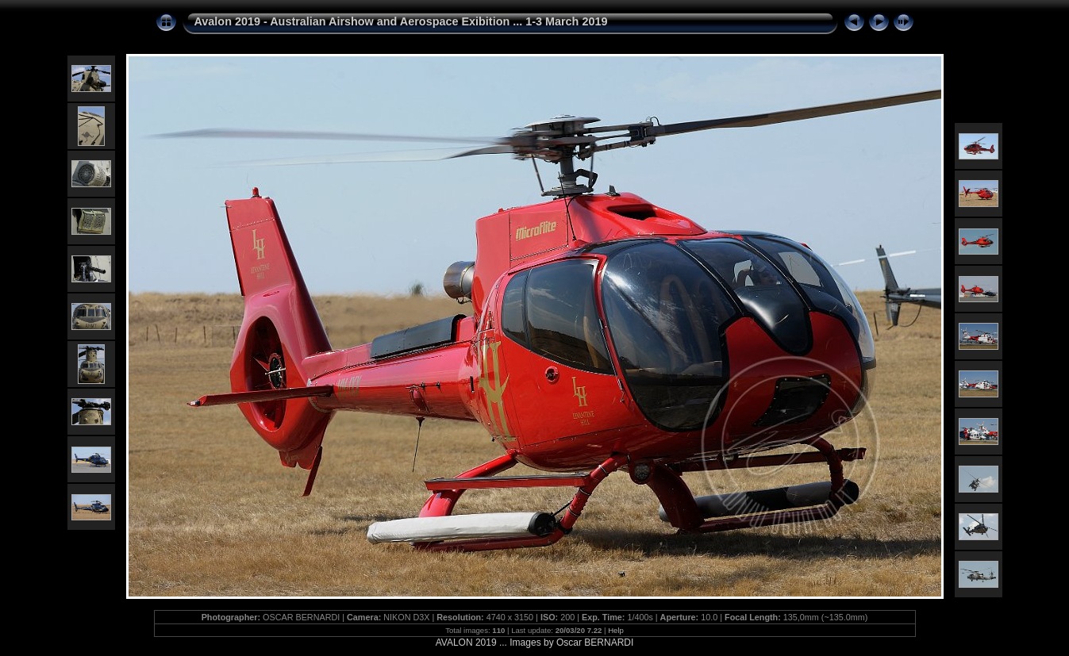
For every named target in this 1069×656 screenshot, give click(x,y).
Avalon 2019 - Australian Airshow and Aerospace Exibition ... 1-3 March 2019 (401, 21)
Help (616, 630)
